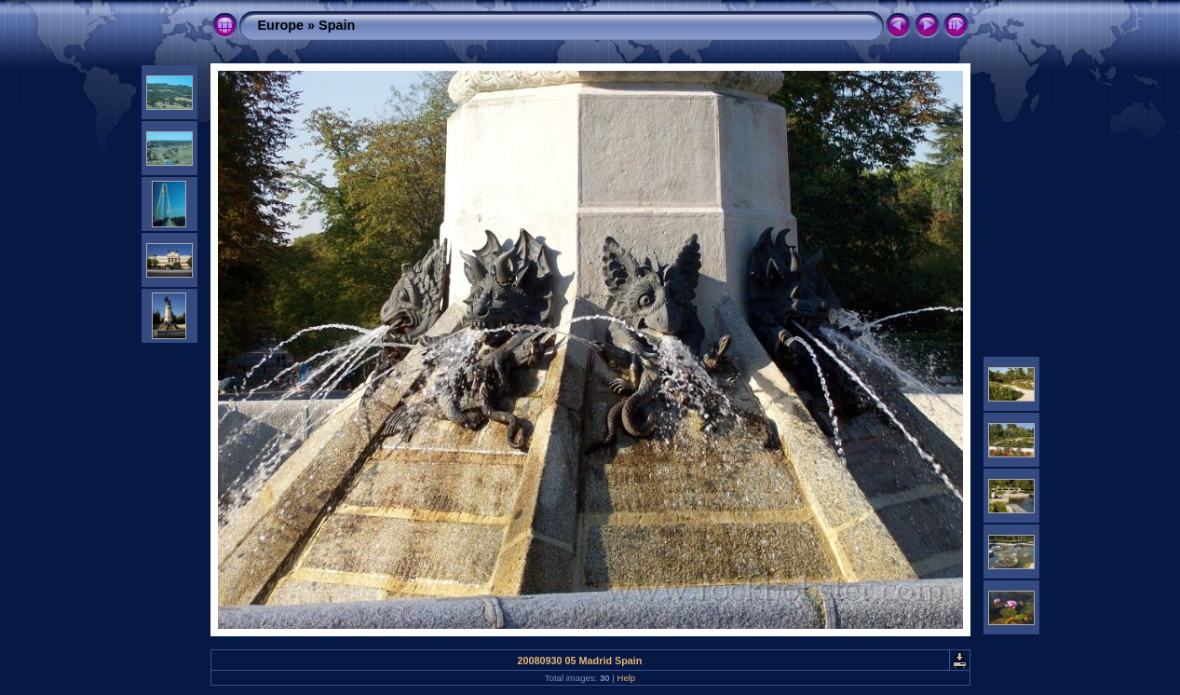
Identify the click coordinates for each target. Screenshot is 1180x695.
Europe (281, 25)
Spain (337, 25)
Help (626, 678)
